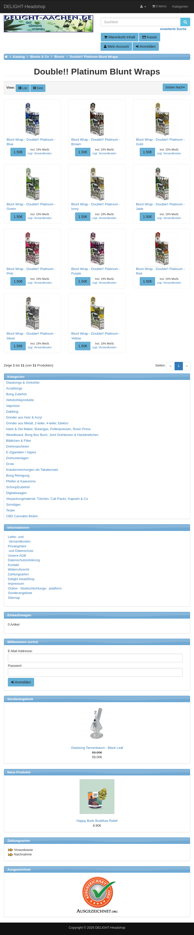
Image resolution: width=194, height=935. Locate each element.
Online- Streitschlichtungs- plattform (35, 588)
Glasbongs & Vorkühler (23, 382)
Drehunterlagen (17, 458)
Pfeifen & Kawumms (21, 481)
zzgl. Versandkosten (40, 153)
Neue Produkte (19, 772)
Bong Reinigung (18, 475)
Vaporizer (13, 406)
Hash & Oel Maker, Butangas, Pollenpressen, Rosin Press (48, 429)
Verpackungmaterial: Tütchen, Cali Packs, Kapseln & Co (47, 499)
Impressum (16, 583)
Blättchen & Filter (18, 440)
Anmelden (146, 46)
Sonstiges (13, 504)
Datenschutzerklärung (24, 560)
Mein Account (116, 46)
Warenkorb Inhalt (119, 37)
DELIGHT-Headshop (110, 927)
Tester (10, 510)
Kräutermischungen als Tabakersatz (32, 470)
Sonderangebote (20, 593)
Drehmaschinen (17, 446)
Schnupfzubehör (18, 487)
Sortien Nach (175, 87)
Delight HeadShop (21, 579)
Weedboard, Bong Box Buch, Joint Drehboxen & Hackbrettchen (52, 435)
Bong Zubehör (16, 394)
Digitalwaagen (16, 493)
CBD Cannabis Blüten (22, 516)
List (22, 88)
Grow (10, 464)
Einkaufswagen (19, 615)
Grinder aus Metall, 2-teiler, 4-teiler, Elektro (37, 423)
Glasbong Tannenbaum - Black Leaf (97, 748)
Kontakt (13, 565)
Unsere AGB (17, 555)
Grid (38, 88)
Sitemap (14, 598)
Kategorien (180, 6)
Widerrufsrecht (18, 569)
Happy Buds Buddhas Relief (97, 821)
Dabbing (12, 411)
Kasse (149, 37)
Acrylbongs (14, 388)
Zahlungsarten (18, 574)
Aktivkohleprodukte (20, 400)
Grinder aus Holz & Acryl (24, 417)
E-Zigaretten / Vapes (21, 452)
